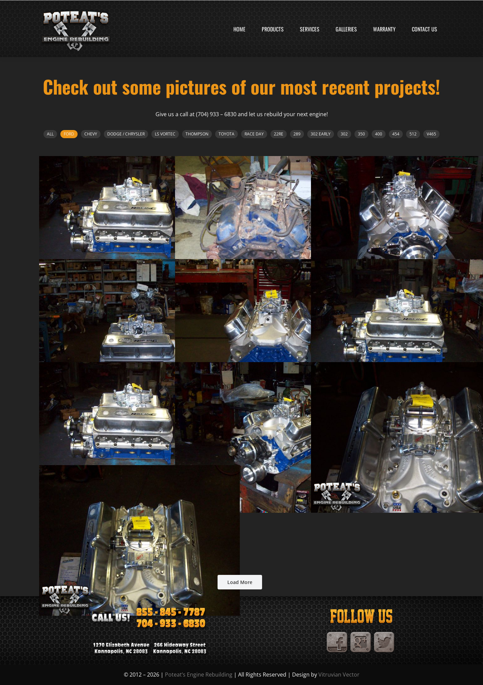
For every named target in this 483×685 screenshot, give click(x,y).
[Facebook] (337, 634)
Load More (239, 582)
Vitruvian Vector (339, 674)
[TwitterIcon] (384, 634)
